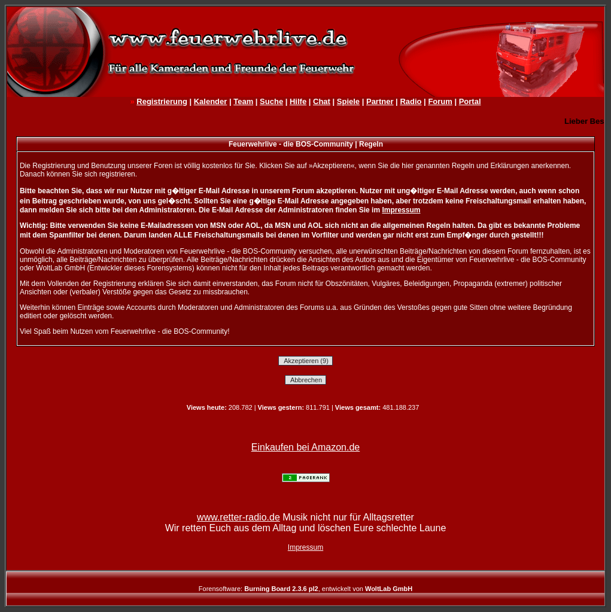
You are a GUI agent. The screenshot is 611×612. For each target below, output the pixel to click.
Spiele (348, 101)
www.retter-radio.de (238, 517)
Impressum (401, 210)
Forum (440, 101)
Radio (410, 101)
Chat (321, 101)
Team (243, 101)
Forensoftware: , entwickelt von (305, 588)
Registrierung (161, 101)
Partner (380, 101)
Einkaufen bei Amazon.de (305, 447)
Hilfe (298, 101)
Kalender (210, 101)
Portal (470, 101)
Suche (271, 101)
